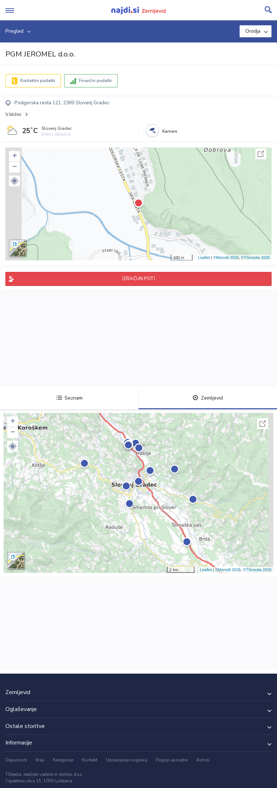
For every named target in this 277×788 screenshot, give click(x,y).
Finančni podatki (95, 80)
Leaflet (204, 257)
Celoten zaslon (260, 154)
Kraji (40, 760)
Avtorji (203, 760)
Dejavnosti (16, 760)
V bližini (13, 114)
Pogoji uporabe (172, 760)
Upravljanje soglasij (126, 760)
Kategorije (63, 760)
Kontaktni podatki (37, 80)
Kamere (169, 131)
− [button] (14, 167)
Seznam (69, 398)
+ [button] (14, 156)
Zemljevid (208, 398)
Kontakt (89, 760)
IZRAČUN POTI (138, 278)
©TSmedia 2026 (255, 257)
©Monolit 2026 (226, 257)
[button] (14, 181)
